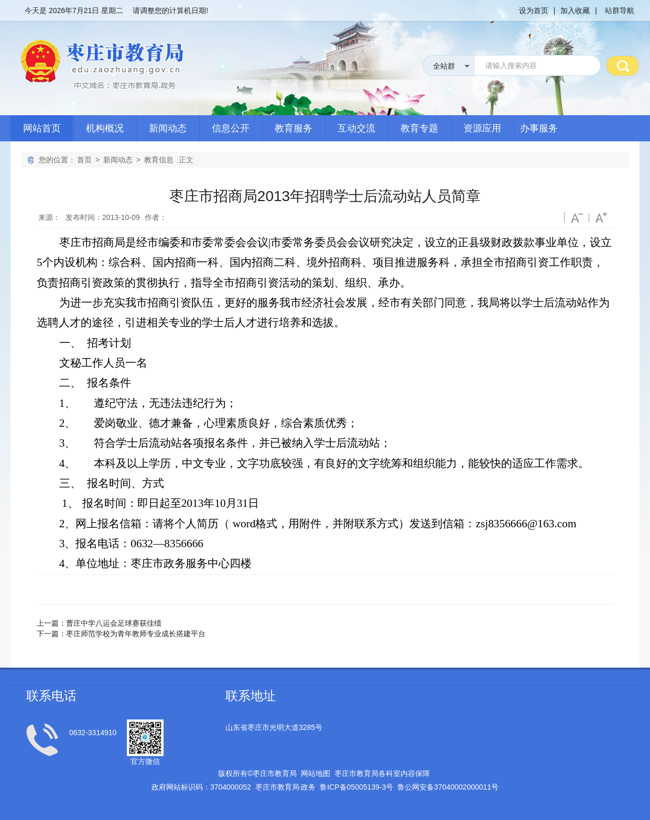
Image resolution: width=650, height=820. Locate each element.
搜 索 (623, 65)
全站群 (444, 66)
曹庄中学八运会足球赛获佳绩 (113, 623)
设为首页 (533, 10)
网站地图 (315, 773)
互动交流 (356, 128)
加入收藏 (575, 10)
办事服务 (539, 128)
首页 (84, 160)
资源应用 (482, 128)
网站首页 (42, 128)
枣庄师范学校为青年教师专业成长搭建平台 (135, 633)
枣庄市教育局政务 (285, 787)
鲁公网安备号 (448, 787)
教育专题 (419, 128)
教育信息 (159, 160)
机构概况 (105, 128)
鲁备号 (356, 787)
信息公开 (231, 128)
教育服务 (293, 128)
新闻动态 (168, 128)
